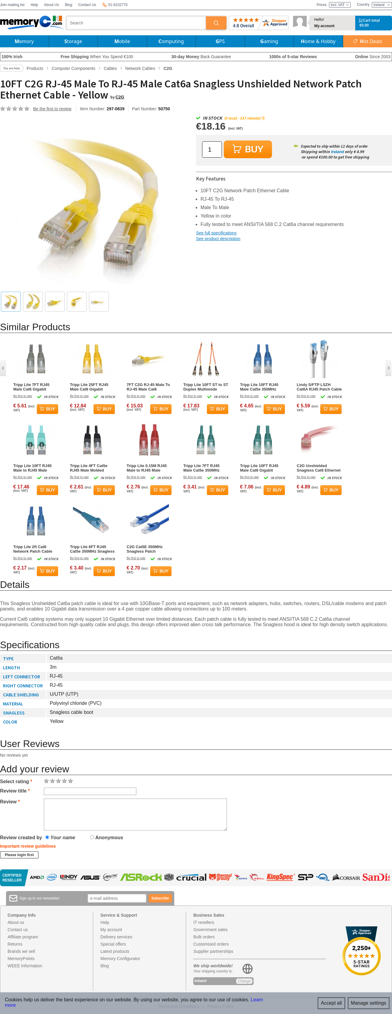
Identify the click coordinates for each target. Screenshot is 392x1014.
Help (34, 5)
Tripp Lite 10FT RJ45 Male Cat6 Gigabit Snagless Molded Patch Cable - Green (262, 467)
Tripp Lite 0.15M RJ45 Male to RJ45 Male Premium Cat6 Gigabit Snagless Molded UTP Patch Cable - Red (147, 467)
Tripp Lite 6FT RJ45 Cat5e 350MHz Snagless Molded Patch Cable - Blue (92, 549)
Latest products (114, 951)
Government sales (210, 929)
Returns (15, 944)
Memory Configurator (120, 958)
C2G (119, 97)
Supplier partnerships (213, 951)
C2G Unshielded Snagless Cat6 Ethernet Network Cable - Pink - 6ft (318, 467)
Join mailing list (12, 5)
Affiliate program (23, 936)
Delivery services (116, 936)
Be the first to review (52, 108)
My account (324, 26)
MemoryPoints (21, 958)
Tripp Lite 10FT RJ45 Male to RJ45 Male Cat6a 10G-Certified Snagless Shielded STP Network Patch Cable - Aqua (35, 467)
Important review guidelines (28, 846)
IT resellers (203, 922)
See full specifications (216, 233)
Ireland (337, 151)
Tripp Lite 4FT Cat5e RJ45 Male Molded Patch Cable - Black (88, 467)
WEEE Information (25, 965)
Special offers (113, 944)
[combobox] (136, 23)
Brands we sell (21, 951)
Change (244, 981)
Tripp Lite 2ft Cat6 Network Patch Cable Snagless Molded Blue (34, 549)
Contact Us (87, 5)
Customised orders (211, 944)
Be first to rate (22, 396)
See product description (218, 238)
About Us (51, 5)
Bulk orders (204, 936)
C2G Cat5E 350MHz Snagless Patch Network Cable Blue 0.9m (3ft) (145, 549)
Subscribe (160, 898)
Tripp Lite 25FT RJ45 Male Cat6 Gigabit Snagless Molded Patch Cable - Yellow (92, 386)
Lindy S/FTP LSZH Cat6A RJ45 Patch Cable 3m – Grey (319, 386)
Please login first (19, 855)
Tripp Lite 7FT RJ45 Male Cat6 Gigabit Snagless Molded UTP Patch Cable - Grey (33, 386)
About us (16, 922)
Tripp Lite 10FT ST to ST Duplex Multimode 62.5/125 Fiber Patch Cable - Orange (205, 386)
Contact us (18, 929)
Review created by (21, 837)
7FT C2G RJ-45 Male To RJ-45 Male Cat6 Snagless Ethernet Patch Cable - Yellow (148, 386)
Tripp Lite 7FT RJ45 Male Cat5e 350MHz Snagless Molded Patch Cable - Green (205, 467)
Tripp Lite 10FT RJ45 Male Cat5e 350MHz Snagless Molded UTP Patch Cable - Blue (260, 386)
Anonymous (106, 837)
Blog (68, 5)
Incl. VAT (339, 5)
